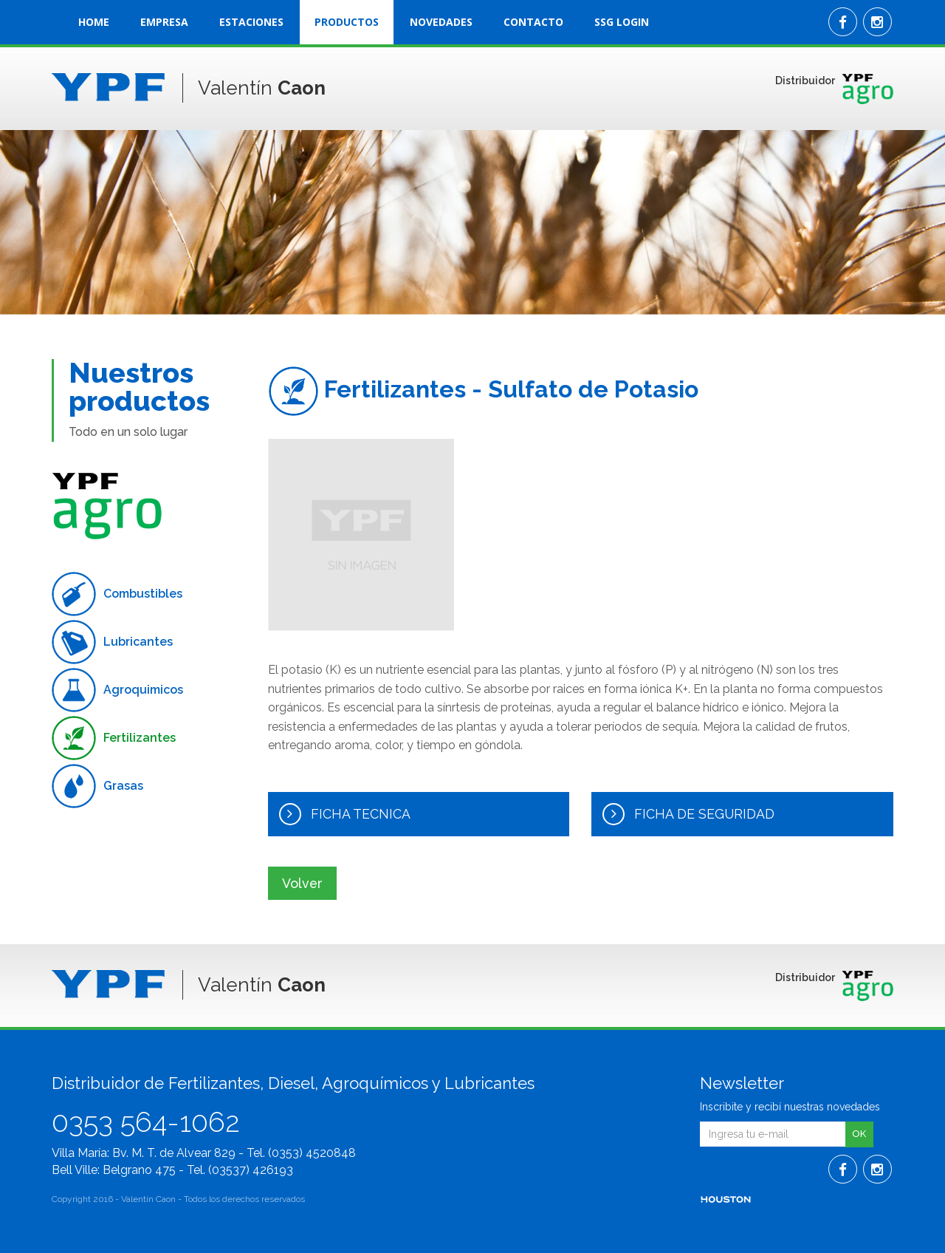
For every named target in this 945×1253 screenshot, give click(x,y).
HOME (93, 22)
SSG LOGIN (621, 22)
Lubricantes (112, 642)
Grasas (97, 786)
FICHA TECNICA (344, 814)
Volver (303, 882)
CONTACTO (533, 22)
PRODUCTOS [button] (347, 22)
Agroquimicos (117, 690)
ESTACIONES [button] (251, 22)
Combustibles (117, 594)
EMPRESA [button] (164, 22)
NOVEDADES (441, 22)
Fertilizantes (114, 738)
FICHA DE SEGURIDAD (688, 814)
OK (859, 1133)
